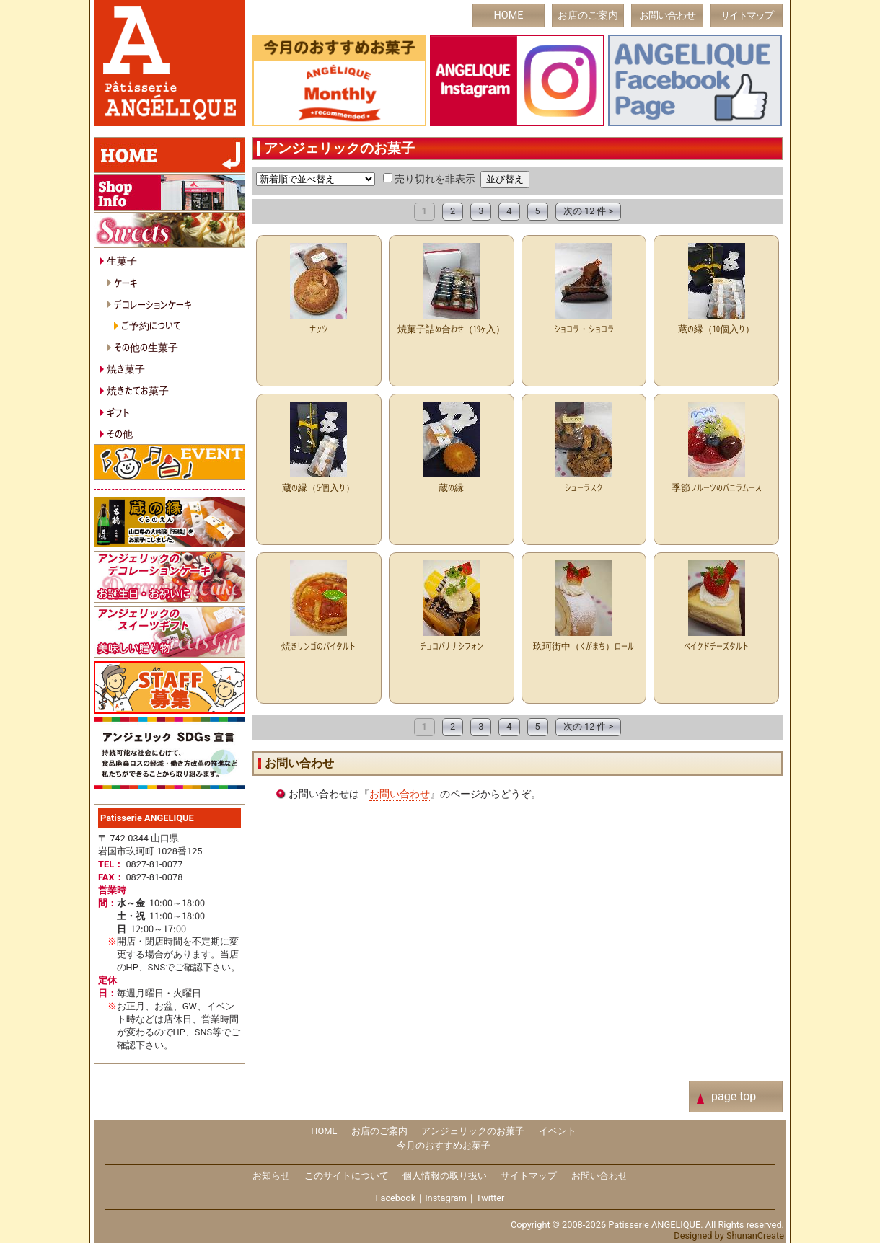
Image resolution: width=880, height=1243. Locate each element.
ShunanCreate (755, 1235)
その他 (120, 433)
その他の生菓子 (146, 346)
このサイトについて (346, 1175)
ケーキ (126, 282)
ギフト (118, 412)
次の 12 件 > (588, 210)
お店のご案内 (588, 15)
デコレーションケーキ (153, 304)
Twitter (490, 1198)
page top (733, 1096)
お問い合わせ (667, 15)
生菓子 (122, 260)
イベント (557, 1130)
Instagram (446, 1198)
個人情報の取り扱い (444, 1175)
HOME (509, 15)
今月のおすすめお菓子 (443, 1145)
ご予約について (151, 325)
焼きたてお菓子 (138, 390)
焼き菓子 (126, 368)
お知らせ (271, 1175)
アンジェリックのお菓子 (472, 1130)
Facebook (396, 1198)
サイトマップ (747, 15)
